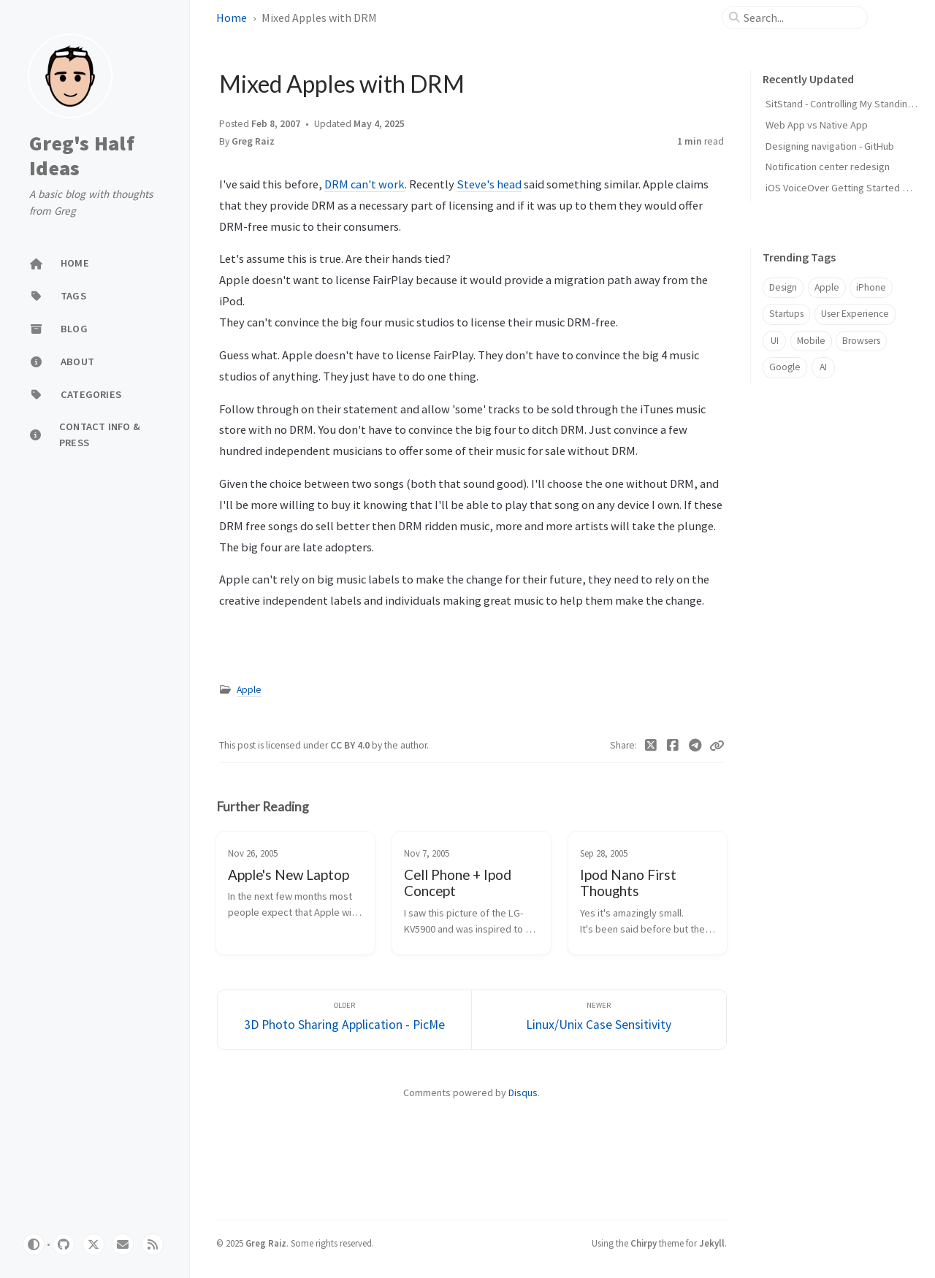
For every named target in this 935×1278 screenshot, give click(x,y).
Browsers (861, 340)
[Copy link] (716, 745)
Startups (786, 313)
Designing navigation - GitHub (830, 146)
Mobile (811, 340)
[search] (800, 17)
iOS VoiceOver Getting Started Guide (847, 187)
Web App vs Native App (817, 124)
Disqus (523, 1092)
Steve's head (489, 184)
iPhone (871, 287)
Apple (249, 690)
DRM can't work (364, 184)
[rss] (152, 1244)
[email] (122, 1244)
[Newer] (599, 1020)
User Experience (855, 313)
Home (231, 17)
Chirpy (643, 1243)
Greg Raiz (253, 141)
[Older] (345, 1020)
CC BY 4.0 (351, 745)
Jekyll (712, 1243)
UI (775, 340)
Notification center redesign (828, 166)
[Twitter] (651, 745)
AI (823, 367)
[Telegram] (695, 745)
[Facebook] (673, 745)
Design (783, 287)
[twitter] (93, 1244)
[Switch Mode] (33, 1244)
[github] (63, 1244)
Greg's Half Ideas (81, 155)
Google (785, 367)
